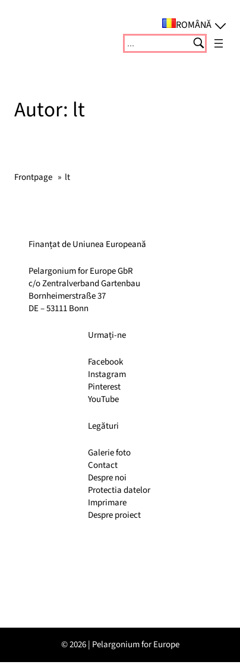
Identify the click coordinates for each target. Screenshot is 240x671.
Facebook (105, 362)
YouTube (103, 399)
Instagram (107, 374)
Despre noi (107, 477)
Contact (103, 465)
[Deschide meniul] (218, 43)
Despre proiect (114, 515)
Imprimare (107, 502)
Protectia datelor (119, 490)
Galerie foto (109, 453)
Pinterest (104, 387)
